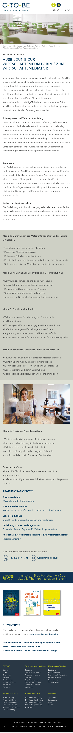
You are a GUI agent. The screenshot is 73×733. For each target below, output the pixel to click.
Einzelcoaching (8, 698)
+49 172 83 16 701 (19, 558)
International (7, 685)
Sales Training (53, 680)
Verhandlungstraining (33, 704)
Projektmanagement (31, 680)
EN (58, 10)
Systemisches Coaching (11, 709)
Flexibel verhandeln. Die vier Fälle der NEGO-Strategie (30, 651)
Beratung (27, 670)
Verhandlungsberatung (33, 698)
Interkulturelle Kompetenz (58, 675)
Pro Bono (6, 688)
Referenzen (7, 675)
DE (54, 10)
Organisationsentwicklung (34, 666)
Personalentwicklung (31, 675)
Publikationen (8, 680)
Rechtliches (52, 695)
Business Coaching (11, 695)
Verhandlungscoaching (33, 706)
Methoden (7, 678)
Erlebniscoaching (9, 711)
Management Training (25, 46)
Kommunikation (54, 673)
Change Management (32, 673)
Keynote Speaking (9, 683)
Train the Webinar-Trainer (15, 507)
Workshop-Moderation (32, 683)
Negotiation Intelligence (34, 701)
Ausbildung (28, 688)
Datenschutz (52, 701)
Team (5, 673)
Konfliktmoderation (10, 704)
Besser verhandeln (33, 695)
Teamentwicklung (9, 701)
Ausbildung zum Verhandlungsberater (22, 525)
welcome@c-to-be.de (49, 558)
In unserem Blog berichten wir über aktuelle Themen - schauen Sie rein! (35, 577)
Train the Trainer (42, 46)
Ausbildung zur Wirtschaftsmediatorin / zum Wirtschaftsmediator (36, 535)
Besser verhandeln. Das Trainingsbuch (22, 647)
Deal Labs (28, 709)
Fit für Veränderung (10, 706)
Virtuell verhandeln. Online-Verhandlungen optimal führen (32, 643)
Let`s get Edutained (12, 516)
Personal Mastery (54, 678)
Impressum (52, 698)
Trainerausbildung (12, 497)
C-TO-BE (6, 666)
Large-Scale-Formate (31, 685)
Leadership (52, 670)
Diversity (27, 678)
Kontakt (50, 706)
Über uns (6, 670)
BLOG (67, 10)
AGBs (50, 704)
